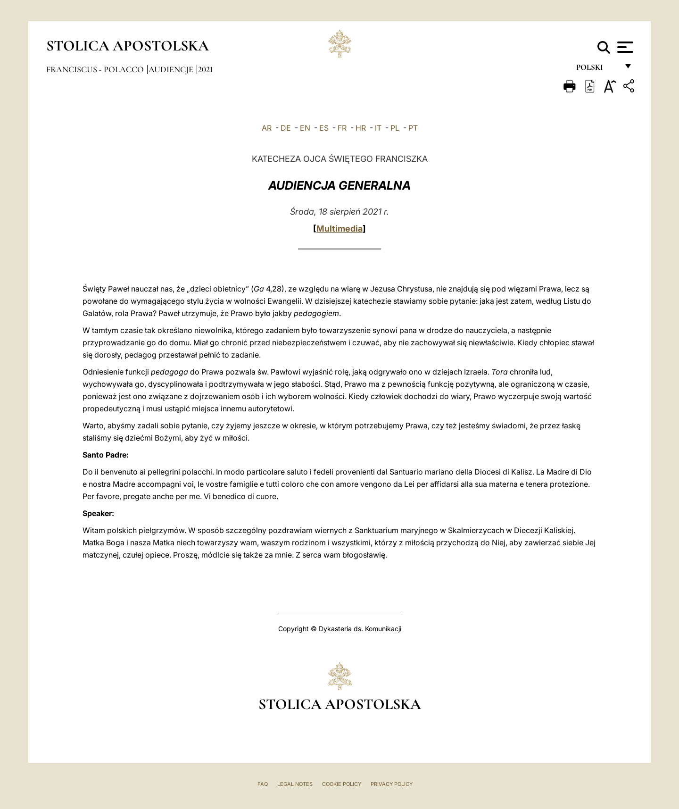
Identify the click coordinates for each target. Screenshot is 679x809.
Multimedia (339, 229)
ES (324, 128)
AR (267, 128)
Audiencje (172, 69)
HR (361, 128)
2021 (205, 69)
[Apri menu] (624, 47)
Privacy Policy (392, 784)
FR (342, 128)
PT (413, 128)
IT (378, 128)
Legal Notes (295, 784)
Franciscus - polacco (96, 69)
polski (597, 69)
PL (394, 128)
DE (286, 128)
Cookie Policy (341, 784)
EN (305, 128)
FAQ (262, 784)
